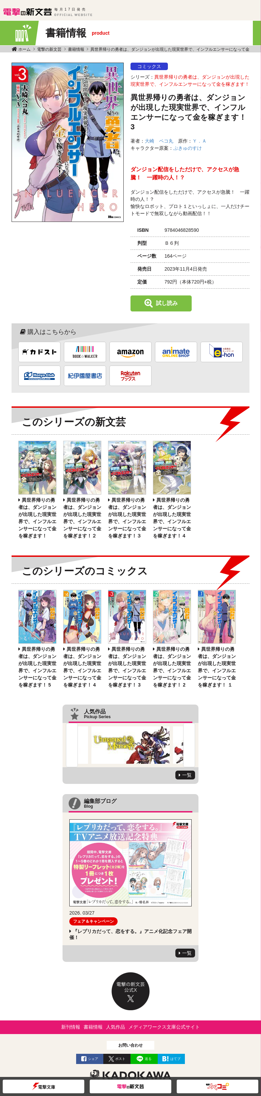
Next (189, 745)
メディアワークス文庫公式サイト (164, 1027)
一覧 (187, 775)
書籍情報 (76, 49)
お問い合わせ (130, 1045)
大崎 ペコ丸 (159, 141)
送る (148, 1059)
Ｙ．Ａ (199, 141)
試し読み (167, 303)
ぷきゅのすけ (187, 148)
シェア (93, 1059)
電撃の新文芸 (49, 49)
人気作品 (115, 1027)
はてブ (175, 1059)
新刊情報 (70, 1027)
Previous (72, 745)
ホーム (24, 49)
